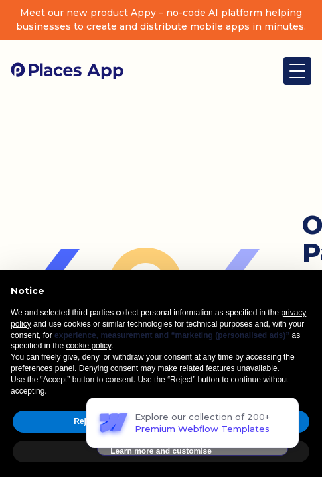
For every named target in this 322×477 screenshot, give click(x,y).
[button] (297, 71)
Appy (143, 13)
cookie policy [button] (88, 345)
